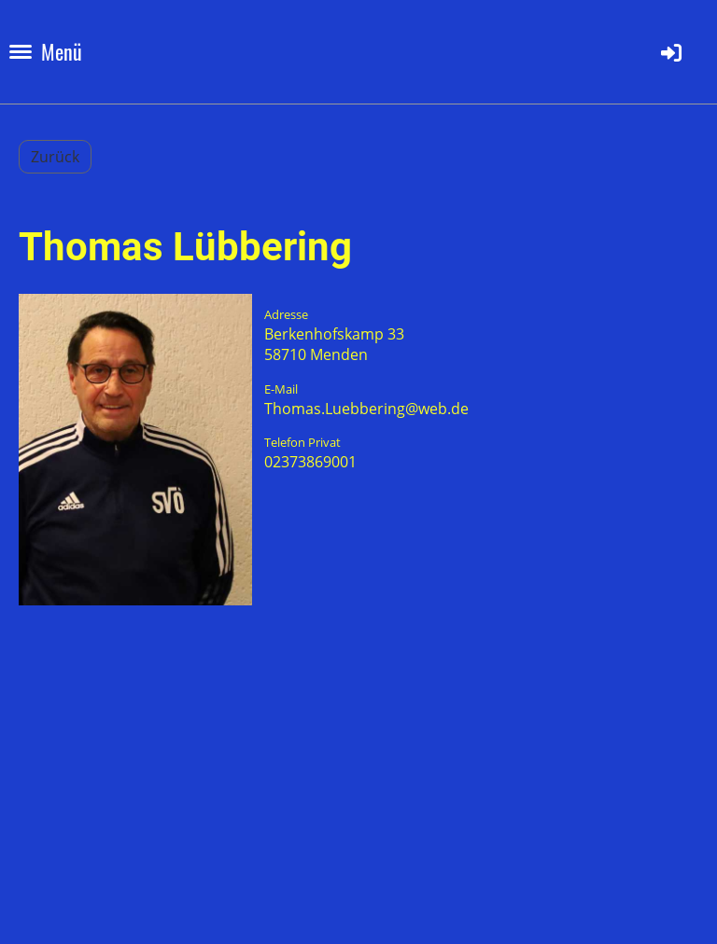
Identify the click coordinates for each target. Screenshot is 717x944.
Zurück (55, 156)
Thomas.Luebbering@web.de (366, 408)
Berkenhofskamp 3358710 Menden (334, 344)
